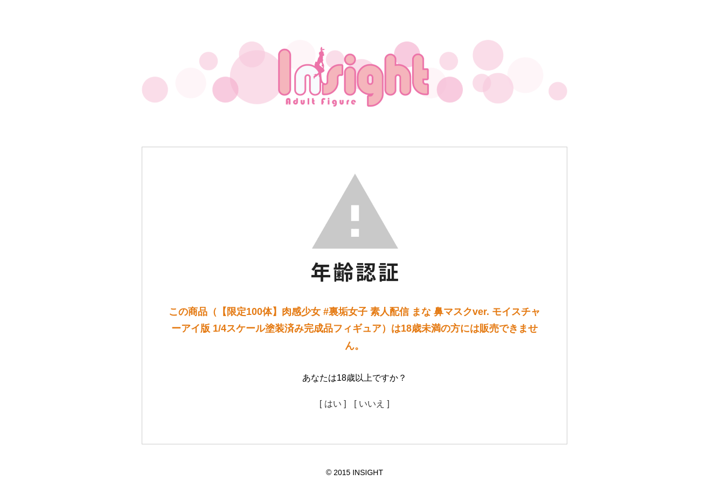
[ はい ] (332, 403)
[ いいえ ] (372, 403)
